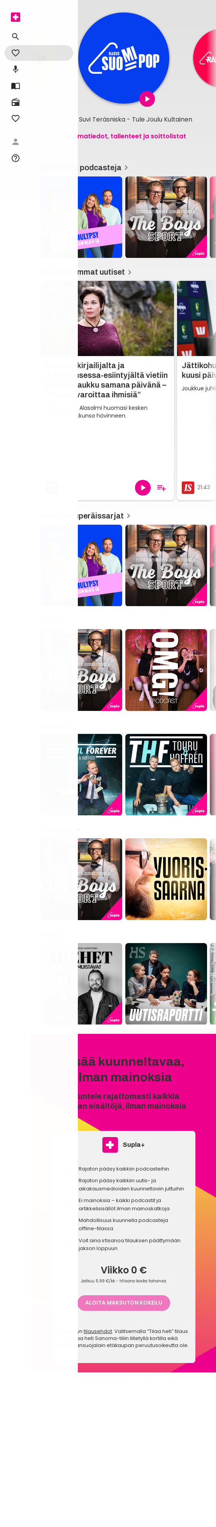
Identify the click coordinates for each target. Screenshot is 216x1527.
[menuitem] (15, 17)
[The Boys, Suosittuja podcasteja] (166, 217)
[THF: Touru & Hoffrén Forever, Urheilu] (166, 775)
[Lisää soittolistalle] (161, 487)
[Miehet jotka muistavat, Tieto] (81, 984)
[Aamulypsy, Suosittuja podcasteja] (81, 217)
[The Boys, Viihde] (81, 670)
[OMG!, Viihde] (166, 670)
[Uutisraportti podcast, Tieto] (166, 984)
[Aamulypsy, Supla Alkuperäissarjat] (81, 566)
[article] (123, 58)
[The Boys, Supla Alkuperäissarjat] (166, 566)
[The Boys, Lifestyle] (81, 879)
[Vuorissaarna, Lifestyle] (166, 879)
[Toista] (143, 487)
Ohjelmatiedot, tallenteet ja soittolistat (123, 136)
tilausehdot (98, 1331)
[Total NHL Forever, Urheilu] (81, 775)
